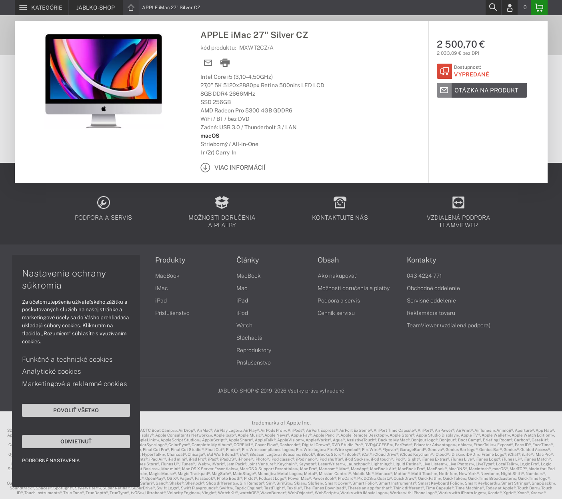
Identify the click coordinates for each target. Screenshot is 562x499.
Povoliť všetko (76, 410)
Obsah (328, 260)
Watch (244, 325)
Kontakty (421, 260)
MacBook (167, 276)
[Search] (493, 7)
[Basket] (539, 7)
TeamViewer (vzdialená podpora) (448, 325)
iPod (242, 313)
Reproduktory (253, 350)
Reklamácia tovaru (431, 313)
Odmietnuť (76, 441)
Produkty (170, 260)
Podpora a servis (339, 300)
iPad (161, 300)
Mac (242, 288)
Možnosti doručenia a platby (354, 288)
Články (247, 260)
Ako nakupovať (337, 276)
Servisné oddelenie (431, 300)
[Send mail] (208, 63)
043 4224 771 (424, 276)
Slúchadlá (249, 338)
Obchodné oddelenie (433, 288)
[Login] (510, 7)
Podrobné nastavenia (51, 460)
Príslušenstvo (172, 313)
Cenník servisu (336, 313)
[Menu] (41, 7)
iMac (161, 288)
